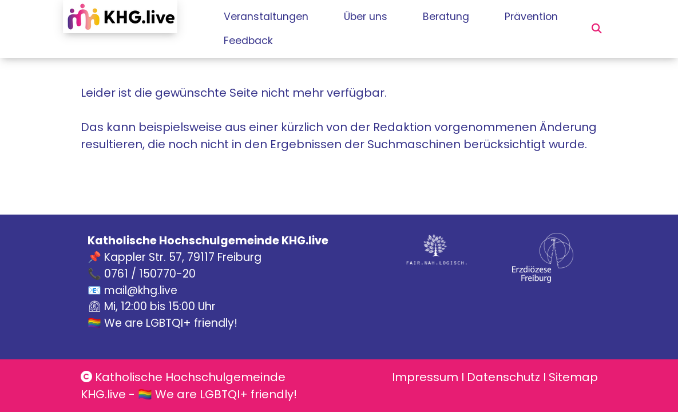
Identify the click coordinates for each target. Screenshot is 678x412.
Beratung (469, 16)
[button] (596, 28)
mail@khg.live (140, 290)
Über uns (378, 16)
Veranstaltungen (267, 16)
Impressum (425, 377)
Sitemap (573, 377)
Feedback (337, 40)
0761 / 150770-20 (150, 274)
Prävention (250, 40)
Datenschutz (503, 377)
